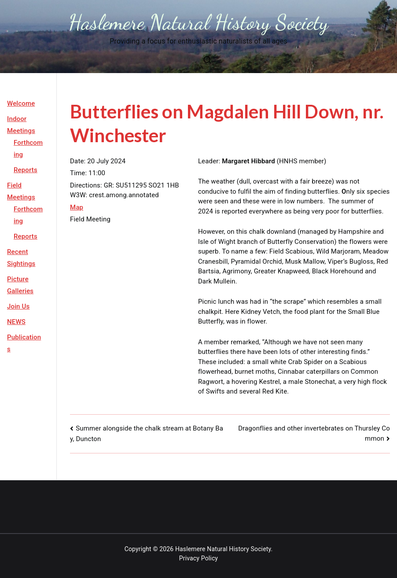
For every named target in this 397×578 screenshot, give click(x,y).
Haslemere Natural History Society (199, 22)
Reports (25, 170)
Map (76, 207)
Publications (24, 343)
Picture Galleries (20, 285)
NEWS (16, 322)
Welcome (21, 103)
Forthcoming (28, 148)
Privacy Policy (198, 558)
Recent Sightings (21, 258)
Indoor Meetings (21, 125)
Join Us (18, 306)
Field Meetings (21, 191)
